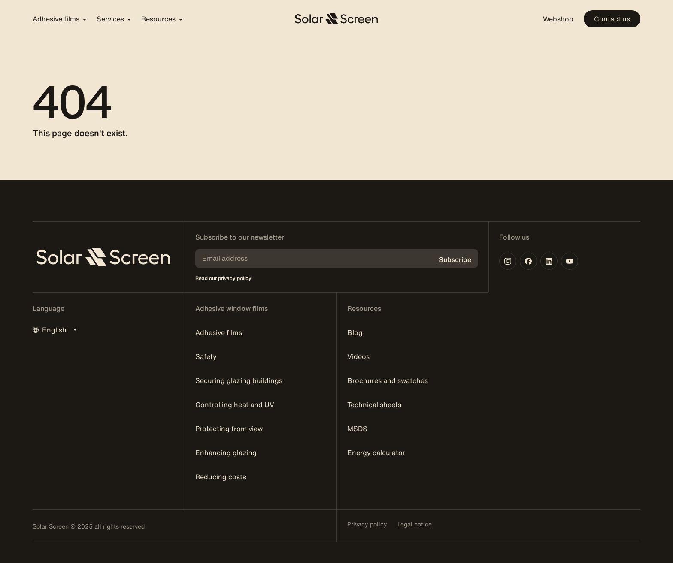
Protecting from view (229, 428)
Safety (206, 356)
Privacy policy (367, 524)
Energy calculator (376, 452)
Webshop (558, 18)
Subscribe (455, 259)
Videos (358, 356)
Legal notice (414, 524)
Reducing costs (220, 476)
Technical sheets (374, 404)
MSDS (357, 428)
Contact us (612, 18)
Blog (355, 332)
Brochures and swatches (387, 380)
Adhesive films (218, 332)
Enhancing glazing (226, 452)
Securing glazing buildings (238, 380)
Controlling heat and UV (234, 404)
